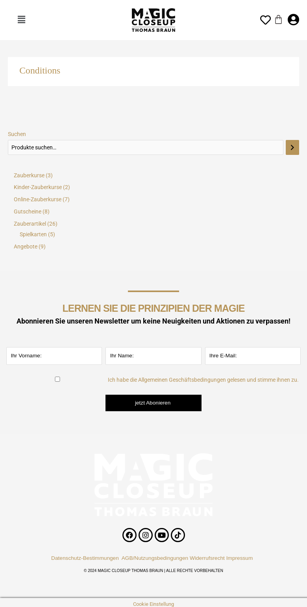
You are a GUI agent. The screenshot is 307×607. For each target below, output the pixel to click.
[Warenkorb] (278, 19)
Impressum (241, 558)
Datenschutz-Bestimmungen (85, 558)
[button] (21, 20)
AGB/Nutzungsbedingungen (155, 558)
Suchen (17, 134)
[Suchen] (292, 147)
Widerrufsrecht (207, 558)
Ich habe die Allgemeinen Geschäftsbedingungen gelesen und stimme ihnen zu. (203, 380)
